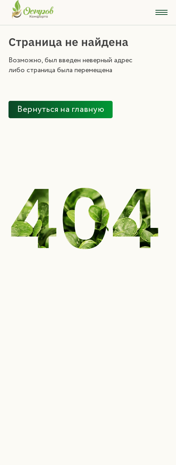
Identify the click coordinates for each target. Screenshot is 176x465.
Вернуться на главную (60, 109)
